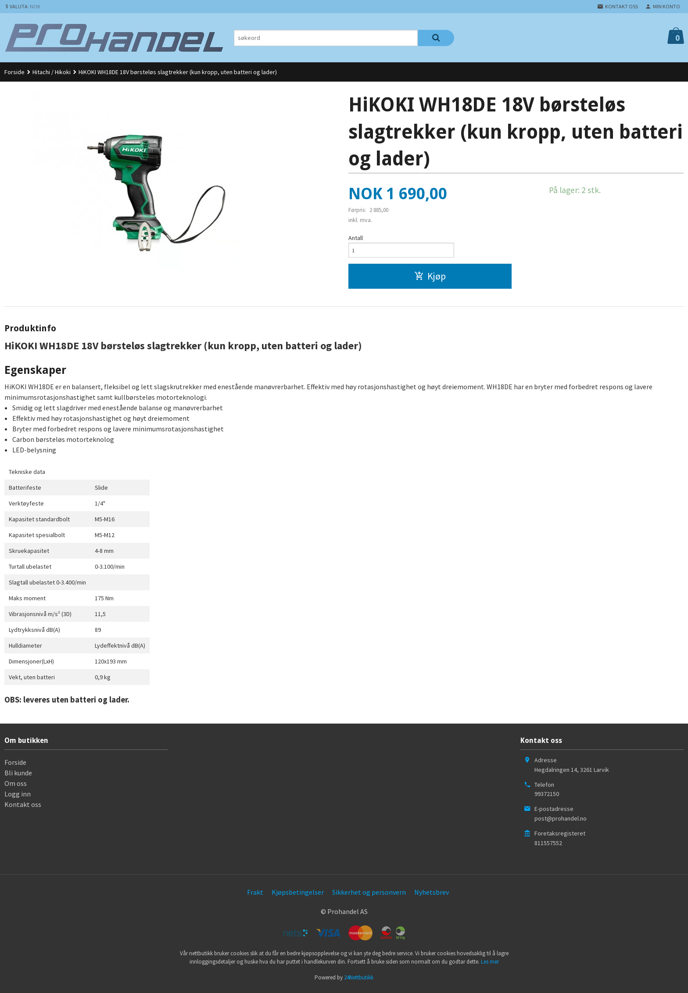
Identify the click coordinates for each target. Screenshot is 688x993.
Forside (14, 72)
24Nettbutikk (358, 979)
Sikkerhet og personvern (369, 894)
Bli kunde (18, 775)
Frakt (255, 894)
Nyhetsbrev (431, 894)
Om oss (15, 785)
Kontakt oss (22, 806)
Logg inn (17, 796)
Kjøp (430, 278)
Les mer (490, 964)
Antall (355, 238)
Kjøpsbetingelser (298, 894)
